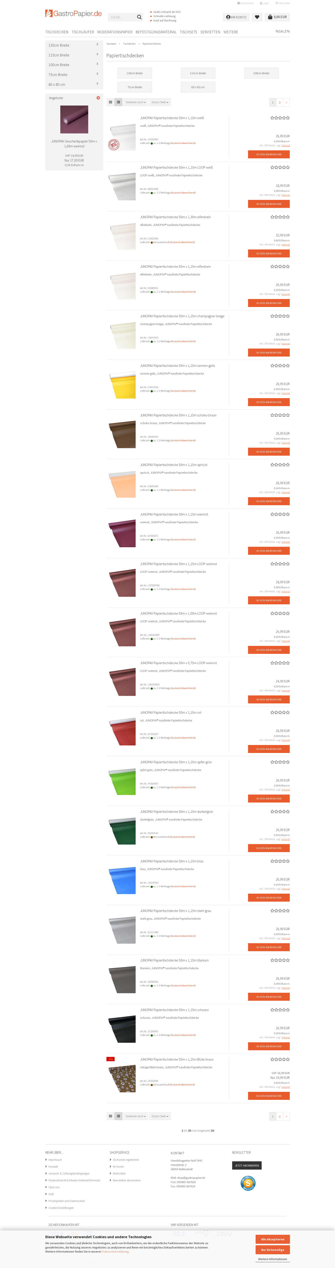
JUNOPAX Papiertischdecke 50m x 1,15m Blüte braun (177, 1059)
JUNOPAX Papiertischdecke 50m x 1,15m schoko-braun (178, 415)
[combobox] (135, 102)
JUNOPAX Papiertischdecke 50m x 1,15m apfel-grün (176, 762)
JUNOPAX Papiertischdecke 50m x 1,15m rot (170, 712)
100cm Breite (59, 64)
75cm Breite (58, 74)
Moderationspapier (114, 31)
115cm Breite (59, 55)
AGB (51, 1194)
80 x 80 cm (57, 84)
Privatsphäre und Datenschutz (67, 1201)
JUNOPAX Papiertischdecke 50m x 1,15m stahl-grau (175, 910)
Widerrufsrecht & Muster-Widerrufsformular (74, 1180)
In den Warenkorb (269, 154)
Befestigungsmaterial (156, 31)
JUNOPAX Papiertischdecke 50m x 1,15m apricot (173, 464)
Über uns (54, 1187)
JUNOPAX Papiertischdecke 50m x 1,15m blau (171, 861)
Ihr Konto (118, 1166)
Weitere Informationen (272, 1259)
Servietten (210, 31)
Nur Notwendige (272, 1250)
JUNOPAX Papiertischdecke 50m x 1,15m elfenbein (175, 266)
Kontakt (53, 1166)
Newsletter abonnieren (127, 1180)
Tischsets (188, 31)
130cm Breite (59, 45)
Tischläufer (83, 31)
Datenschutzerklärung (115, 1251)
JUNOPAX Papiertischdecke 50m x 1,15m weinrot (174, 514)
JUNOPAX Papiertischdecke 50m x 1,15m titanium (174, 960)
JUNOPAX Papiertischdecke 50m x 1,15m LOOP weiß (176, 167)
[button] (245, 3)
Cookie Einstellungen (61, 1208)
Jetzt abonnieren (247, 1165)
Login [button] (264, 3)
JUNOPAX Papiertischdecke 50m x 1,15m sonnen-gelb (177, 365)
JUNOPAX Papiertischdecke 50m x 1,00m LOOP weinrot (178, 613)
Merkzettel (283, 3)
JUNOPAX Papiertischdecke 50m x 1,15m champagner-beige (182, 316)
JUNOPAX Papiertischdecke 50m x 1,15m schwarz (174, 1010)
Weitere (231, 31)
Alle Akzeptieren (272, 1239)
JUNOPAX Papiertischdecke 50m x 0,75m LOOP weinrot (178, 663)
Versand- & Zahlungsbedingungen (69, 1173)
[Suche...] (139, 17)
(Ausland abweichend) (183, 143)
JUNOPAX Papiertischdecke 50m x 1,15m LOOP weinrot (178, 564)
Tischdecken (56, 31)
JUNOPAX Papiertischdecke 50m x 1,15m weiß (172, 118)
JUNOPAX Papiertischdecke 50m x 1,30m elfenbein (175, 217)
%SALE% (283, 31)
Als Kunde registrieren (126, 1160)
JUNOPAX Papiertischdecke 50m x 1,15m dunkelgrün (176, 811)
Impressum (55, 1160)
